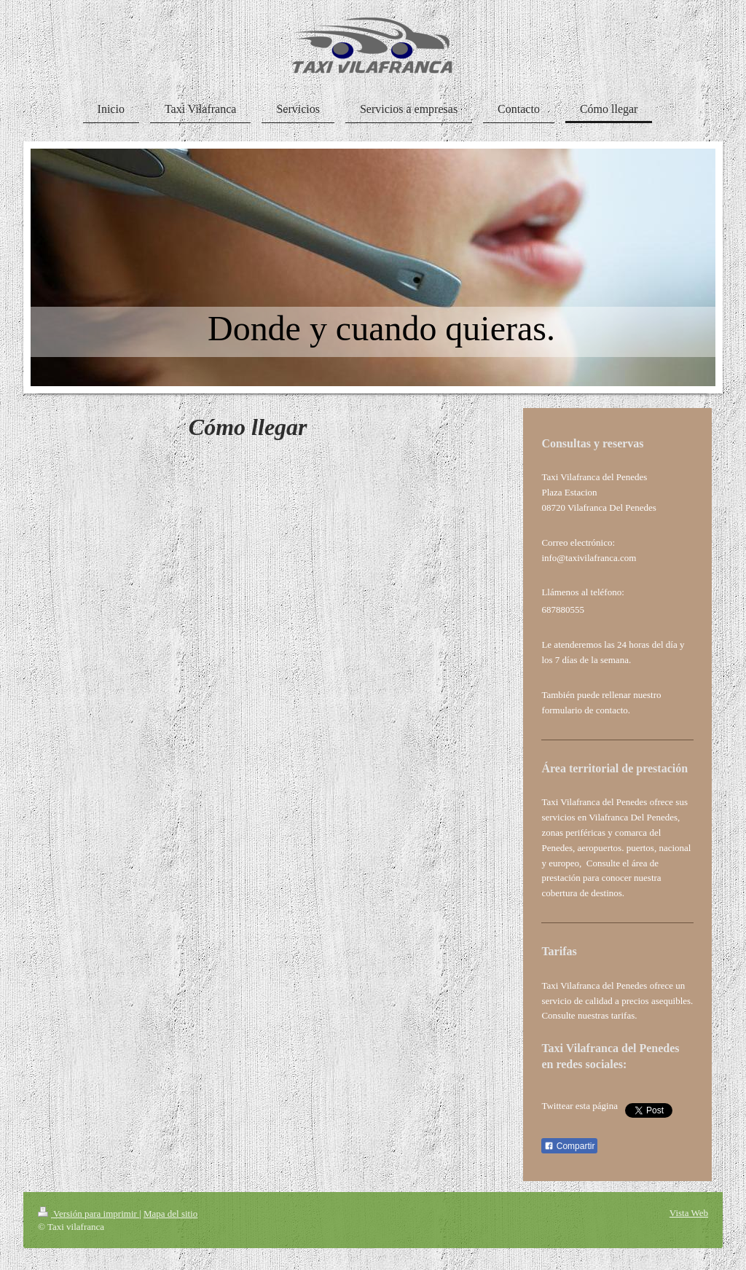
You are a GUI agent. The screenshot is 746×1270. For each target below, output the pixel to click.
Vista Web (689, 1212)
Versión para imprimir (88, 1213)
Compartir (569, 1146)
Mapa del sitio (170, 1213)
